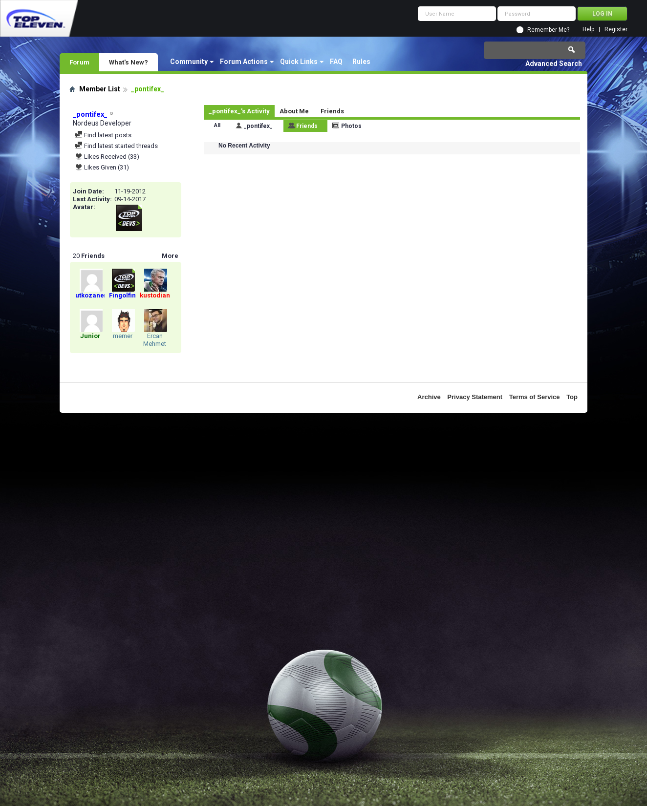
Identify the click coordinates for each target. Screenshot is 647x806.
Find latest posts (103, 135)
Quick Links (299, 61)
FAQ (336, 61)
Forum (79, 62)
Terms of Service (534, 397)
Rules (361, 61)
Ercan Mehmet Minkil (154, 343)
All (217, 125)
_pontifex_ (258, 126)
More (170, 255)
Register (615, 29)
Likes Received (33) (107, 156)
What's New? (128, 62)
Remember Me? (548, 29)
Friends (332, 111)
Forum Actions (244, 61)
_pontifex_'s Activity (239, 111)
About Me (294, 111)
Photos (351, 126)
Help (588, 29)
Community (189, 61)
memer (122, 335)
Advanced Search (553, 63)
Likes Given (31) (102, 167)
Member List (99, 89)
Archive (429, 397)
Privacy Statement (474, 397)
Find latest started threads (116, 145)
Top (572, 397)
